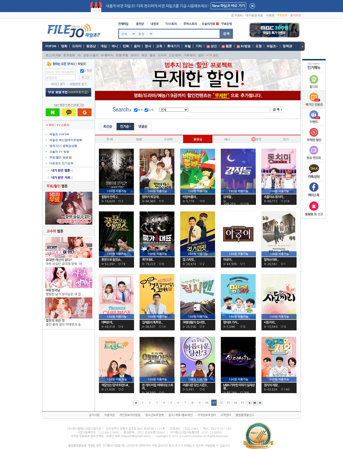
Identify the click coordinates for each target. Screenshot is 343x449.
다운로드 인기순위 (61, 163)
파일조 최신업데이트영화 (65, 140)
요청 (258, 46)
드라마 (77, 46)
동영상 (91, 46)
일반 (201, 55)
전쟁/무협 (122, 55)
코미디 (134, 55)
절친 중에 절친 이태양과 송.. (64, 324)
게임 (104, 46)
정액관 (287, 46)
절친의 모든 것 (55, 320)
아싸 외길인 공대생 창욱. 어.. (65, 263)
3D (79, 55)
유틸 (187, 46)
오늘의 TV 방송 (59, 151)
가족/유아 (189, 55)
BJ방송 (246, 46)
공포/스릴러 (90, 55)
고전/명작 (175, 55)
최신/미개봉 (53, 55)
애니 (115, 46)
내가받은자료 (254, 15)
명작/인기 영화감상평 (63, 145)
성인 (214, 46)
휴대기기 (173, 46)
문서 (148, 46)
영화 (64, 46)
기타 (199, 46)
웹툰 (229, 46)
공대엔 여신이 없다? (59, 260)
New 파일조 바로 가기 (228, 6)
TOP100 (50, 46)
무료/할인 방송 (58, 157)
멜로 (152, 55)
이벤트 (270, 15)
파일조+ (272, 46)
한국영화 (69, 55)
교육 (159, 46)
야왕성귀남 (53, 290)
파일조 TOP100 (59, 134)
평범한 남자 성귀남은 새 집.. (64, 294)
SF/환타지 (107, 55)
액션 (144, 55)
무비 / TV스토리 (57, 125)
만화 (126, 46)
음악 (137, 46)
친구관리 (237, 15)
